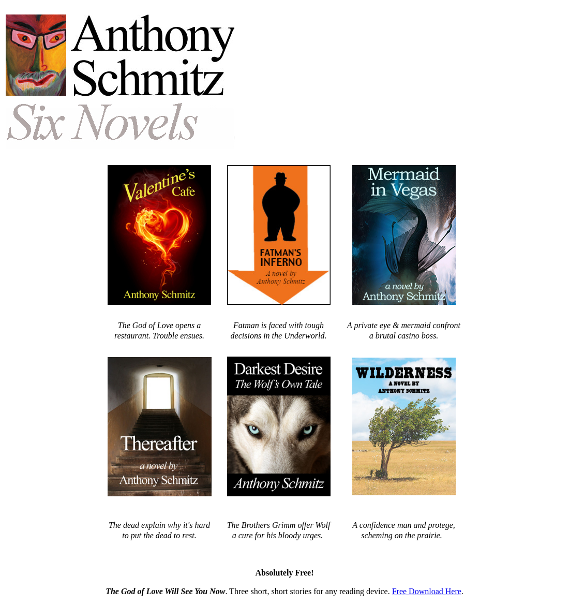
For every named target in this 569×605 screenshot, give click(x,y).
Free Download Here (426, 591)
